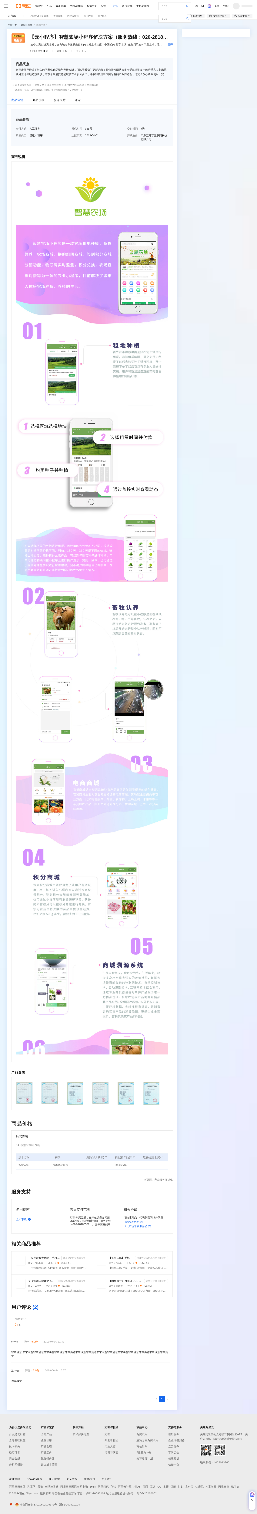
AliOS (137, 1486)
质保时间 (77, 128)
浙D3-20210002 (147, 1493)
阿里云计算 (125, 1486)
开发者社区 (111, 1440)
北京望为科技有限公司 (74, 1258)
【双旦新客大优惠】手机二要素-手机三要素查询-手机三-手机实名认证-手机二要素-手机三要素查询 (44, 1257)
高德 (152, 1486)
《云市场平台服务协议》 (138, 1226)
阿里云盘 (223, 1486)
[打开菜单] (6, 6)
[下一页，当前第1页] (167, 1399)
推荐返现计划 (144, 1458)
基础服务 (173, 1434)
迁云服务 (173, 1446)
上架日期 (77, 135)
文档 (107, 1434)
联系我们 (89, 1479)
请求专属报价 (235, 102)
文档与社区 (76, 6)
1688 (93, 1486)
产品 (49, 6)
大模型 (39, 6)
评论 (78, 100)
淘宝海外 (210, 1486)
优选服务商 (92, 84)
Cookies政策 (34, 1479)
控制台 (226, 6)
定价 (103, 6)
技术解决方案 (81, 1434)
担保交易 (39, 84)
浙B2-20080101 (95, 1493)
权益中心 (92, 6)
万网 (145, 1486)
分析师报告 (16, 1464)
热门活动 (88, 16)
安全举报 (71, 1479)
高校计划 (141, 1446)
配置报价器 (48, 1458)
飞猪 (113, 1486)
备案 (217, 6)
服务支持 (60, 100)
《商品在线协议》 (134, 1222)
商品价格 (38, 100)
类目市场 (57, 16)
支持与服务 (142, 6)
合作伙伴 (127, 6)
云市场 (114, 6)
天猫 (40, 1486)
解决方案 (60, 6)
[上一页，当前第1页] (156, 1399)
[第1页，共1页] (162, 1399)
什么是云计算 (17, 1434)
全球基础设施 (17, 1440)
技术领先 (14, 1446)
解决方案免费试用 (147, 1440)
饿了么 (235, 1486)
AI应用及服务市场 (39, 16)
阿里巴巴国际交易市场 (74, 1486)
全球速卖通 (52, 1486)
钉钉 (180, 1486)
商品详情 (17, 100)
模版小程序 (42, 25)
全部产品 (46, 1434)
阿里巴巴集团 (17, 1486)
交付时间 (132, 128)
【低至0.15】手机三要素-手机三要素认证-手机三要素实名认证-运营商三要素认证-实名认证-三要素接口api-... (121, 1257)
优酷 (173, 1486)
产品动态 (46, 1446)
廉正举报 (54, 1479)
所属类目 (21, 135)
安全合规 (14, 1458)
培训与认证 (111, 1452)
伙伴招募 (102, 16)
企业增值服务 (176, 1440)
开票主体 (132, 135)
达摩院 (199, 1486)
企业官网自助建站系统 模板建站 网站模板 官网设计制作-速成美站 (41, 1280)
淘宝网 (31, 1486)
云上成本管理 (49, 1464)
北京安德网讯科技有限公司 (72, 1281)
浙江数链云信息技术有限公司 (151, 1258)
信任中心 (173, 1464)
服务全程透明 (54, 84)
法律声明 (14, 1479)
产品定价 (46, 1452)
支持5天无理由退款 (74, 84)
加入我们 (107, 1479)
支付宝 (189, 1486)
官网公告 (173, 1452)
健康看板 (173, 1458)
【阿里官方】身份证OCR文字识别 (126, 1280)
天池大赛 (110, 1446)
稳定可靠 (14, 1452)
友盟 (166, 1486)
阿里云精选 (73, 16)
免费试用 (46, 1440)
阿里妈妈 (103, 1486)
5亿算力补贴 (144, 1452)
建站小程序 (26, 25)
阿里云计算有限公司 (156, 1281)
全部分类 (12, 25)
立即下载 (24, 1219)
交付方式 (21, 128)
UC (159, 1486)
